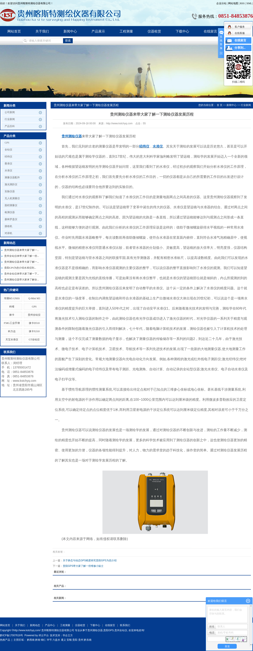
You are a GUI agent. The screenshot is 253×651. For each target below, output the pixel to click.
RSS (242, 3)
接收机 (8, 226)
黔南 (37, 639)
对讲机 (8, 233)
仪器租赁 (154, 31)
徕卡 (11, 314)
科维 (11, 306)
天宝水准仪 (11, 339)
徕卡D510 (34, 323)
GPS (7, 142)
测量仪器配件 (12, 177)
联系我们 (125, 625)
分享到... (240, 47)
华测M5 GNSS (12, 298)
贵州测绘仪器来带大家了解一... (21, 250)
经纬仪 (8, 156)
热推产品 (5, 639)
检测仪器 (10, 212)
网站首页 (14, 31)
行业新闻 (10, 119)
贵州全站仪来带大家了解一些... (21, 255)
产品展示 (98, 31)
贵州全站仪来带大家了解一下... (21, 273)
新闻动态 (35, 625)
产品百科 (10, 126)
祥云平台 (44, 635)
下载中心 (182, 31)
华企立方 (68, 635)
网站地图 (233, 3)
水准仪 (8, 170)
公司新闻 (10, 112)
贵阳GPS (108, 630)
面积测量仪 (11, 205)
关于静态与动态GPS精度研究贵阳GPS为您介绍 (90, 560)
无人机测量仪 (12, 198)
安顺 (69, 639)
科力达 (12, 331)
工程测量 (126, 31)
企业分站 (221, 3)
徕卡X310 (34, 331)
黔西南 (31, 639)
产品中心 (50, 625)
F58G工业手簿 (12, 323)
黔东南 (88, 639)
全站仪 (8, 149)
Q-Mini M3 (34, 298)
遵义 (63, 639)
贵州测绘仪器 (95, 630)
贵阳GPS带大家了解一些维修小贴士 (83, 565)
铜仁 (43, 639)
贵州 (80, 639)
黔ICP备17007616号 (11, 635)
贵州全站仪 (34, 314)
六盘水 (56, 639)
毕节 (49, 639)
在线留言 (210, 31)
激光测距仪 (11, 184)
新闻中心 (70, 31)
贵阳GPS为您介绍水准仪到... (20, 267)
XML (249, 3)
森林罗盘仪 (11, 219)
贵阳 (74, 639)
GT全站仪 (34, 339)
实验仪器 (10, 191)
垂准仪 (8, 163)
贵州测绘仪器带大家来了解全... (21, 279)
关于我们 (42, 31)
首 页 (219, 105)
